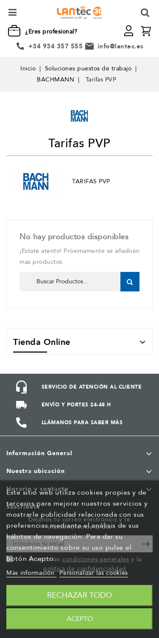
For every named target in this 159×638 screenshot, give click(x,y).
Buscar (129, 281)
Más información (31, 573)
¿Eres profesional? (51, 32)
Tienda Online (41, 342)
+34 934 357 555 (55, 46)
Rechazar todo (79, 595)
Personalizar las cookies (93, 573)
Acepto (80, 619)
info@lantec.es (121, 46)
